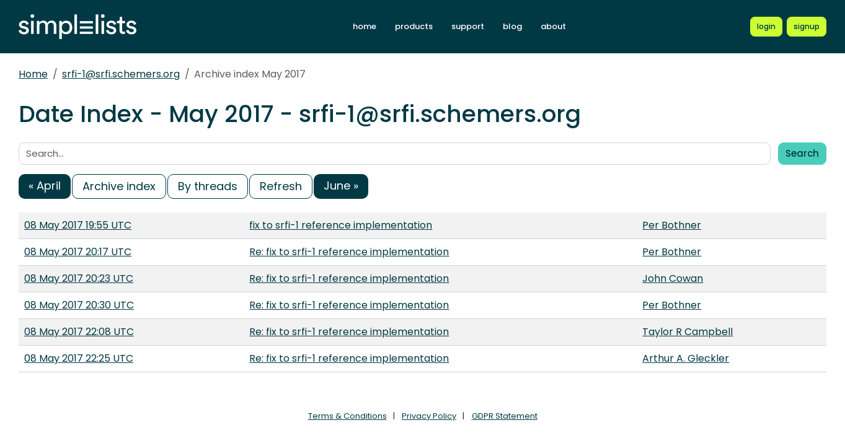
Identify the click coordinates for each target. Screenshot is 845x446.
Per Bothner (671, 225)
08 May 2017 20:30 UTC (79, 305)
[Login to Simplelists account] (766, 27)
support (467, 26)
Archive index (119, 186)
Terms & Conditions (347, 416)
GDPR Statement (505, 416)
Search (802, 153)
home (364, 26)
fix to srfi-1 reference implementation (340, 225)
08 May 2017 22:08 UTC (79, 332)
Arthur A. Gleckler (685, 358)
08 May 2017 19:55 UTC (77, 225)
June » (341, 185)
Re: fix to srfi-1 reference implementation (349, 252)
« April (45, 185)
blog (512, 26)
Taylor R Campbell (687, 332)
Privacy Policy (429, 416)
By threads (207, 186)
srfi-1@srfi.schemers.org (121, 74)
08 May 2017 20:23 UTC (78, 278)
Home (33, 74)
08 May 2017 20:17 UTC (77, 252)
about (553, 26)
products (414, 26)
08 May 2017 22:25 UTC (78, 358)
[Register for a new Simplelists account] (806, 27)
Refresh (281, 186)
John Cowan (672, 278)
